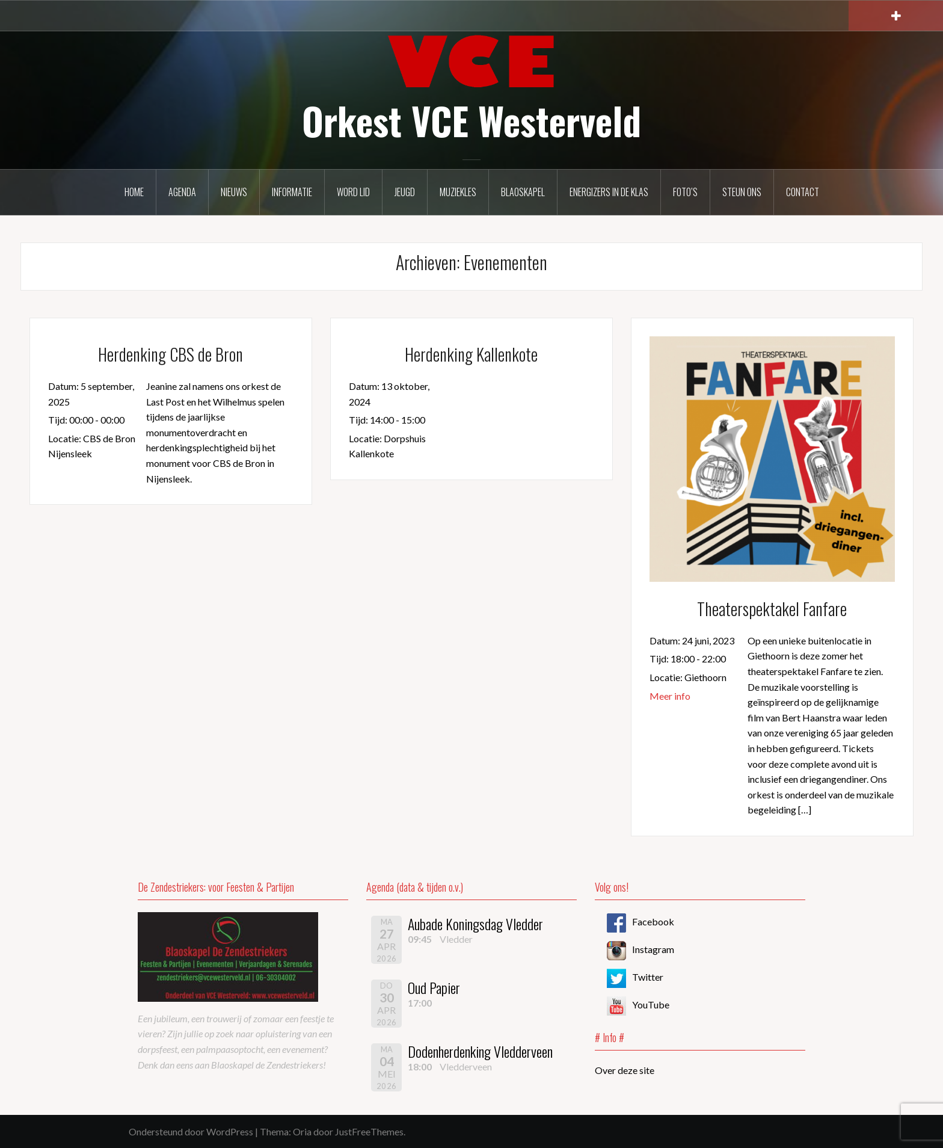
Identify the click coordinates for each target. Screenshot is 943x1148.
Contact (802, 192)
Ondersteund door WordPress (191, 1131)
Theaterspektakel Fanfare (772, 608)
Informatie (292, 192)
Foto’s (685, 192)
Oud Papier (434, 987)
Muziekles (458, 192)
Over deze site (624, 1070)
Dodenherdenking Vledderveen (480, 1051)
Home (134, 192)
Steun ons (741, 192)
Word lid (353, 192)
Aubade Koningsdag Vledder (475, 923)
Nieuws (234, 192)
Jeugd (405, 192)
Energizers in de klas (609, 192)
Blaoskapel (523, 192)
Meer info (670, 696)
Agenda (182, 192)
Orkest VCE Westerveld (471, 120)
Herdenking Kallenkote (471, 354)
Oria (302, 1131)
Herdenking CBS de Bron (170, 354)
